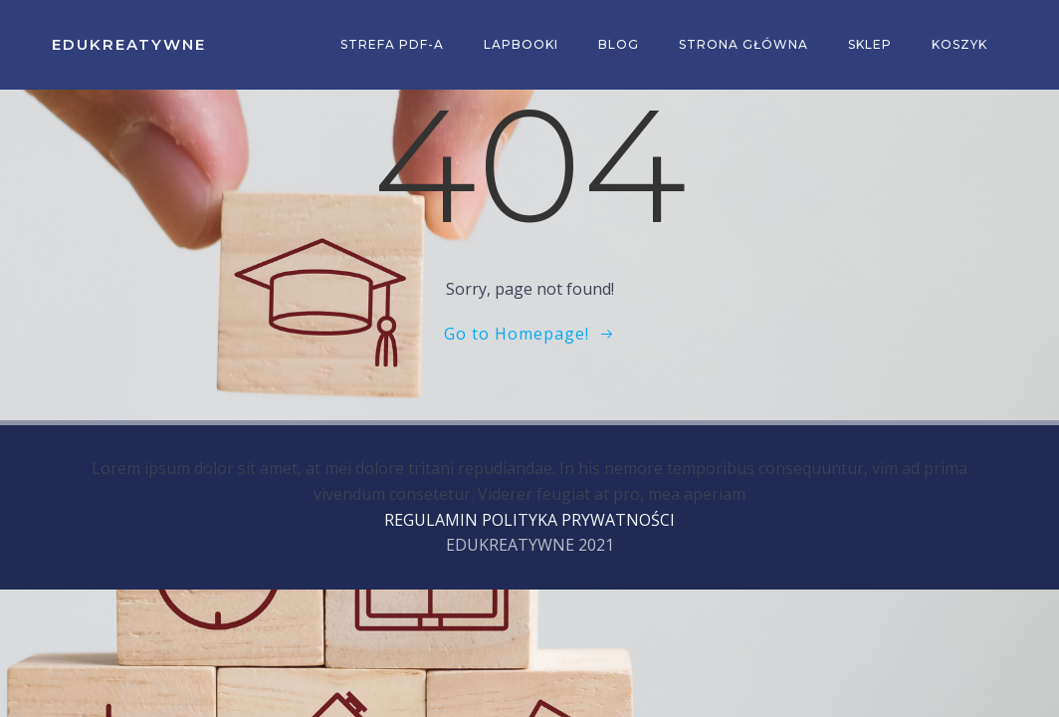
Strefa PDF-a (392, 44)
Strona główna (743, 44)
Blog (618, 44)
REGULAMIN (431, 520)
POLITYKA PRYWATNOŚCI (578, 520)
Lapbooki (521, 44)
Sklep (870, 44)
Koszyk (959, 44)
